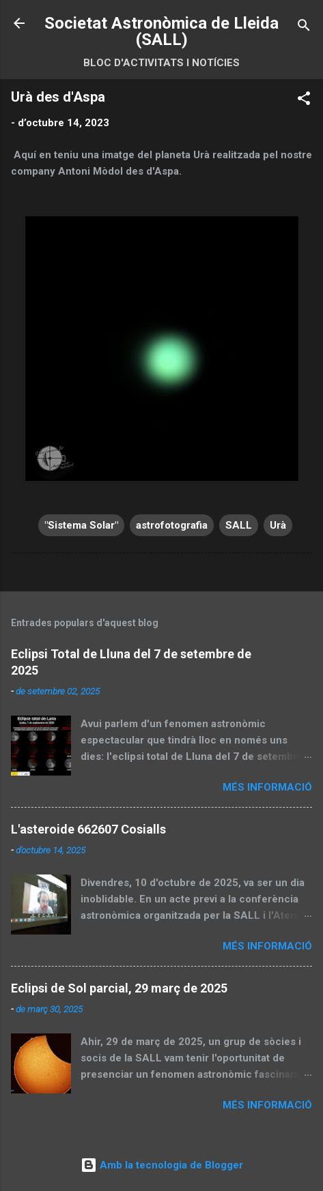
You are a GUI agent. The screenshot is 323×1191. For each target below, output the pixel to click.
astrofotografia (172, 525)
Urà (278, 525)
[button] (304, 100)
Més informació (267, 787)
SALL (238, 525)
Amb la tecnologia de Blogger (162, 1165)
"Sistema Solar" (81, 525)
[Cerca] (304, 27)
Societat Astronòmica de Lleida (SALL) (161, 31)
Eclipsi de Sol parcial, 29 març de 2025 (119, 988)
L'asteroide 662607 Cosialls (88, 829)
